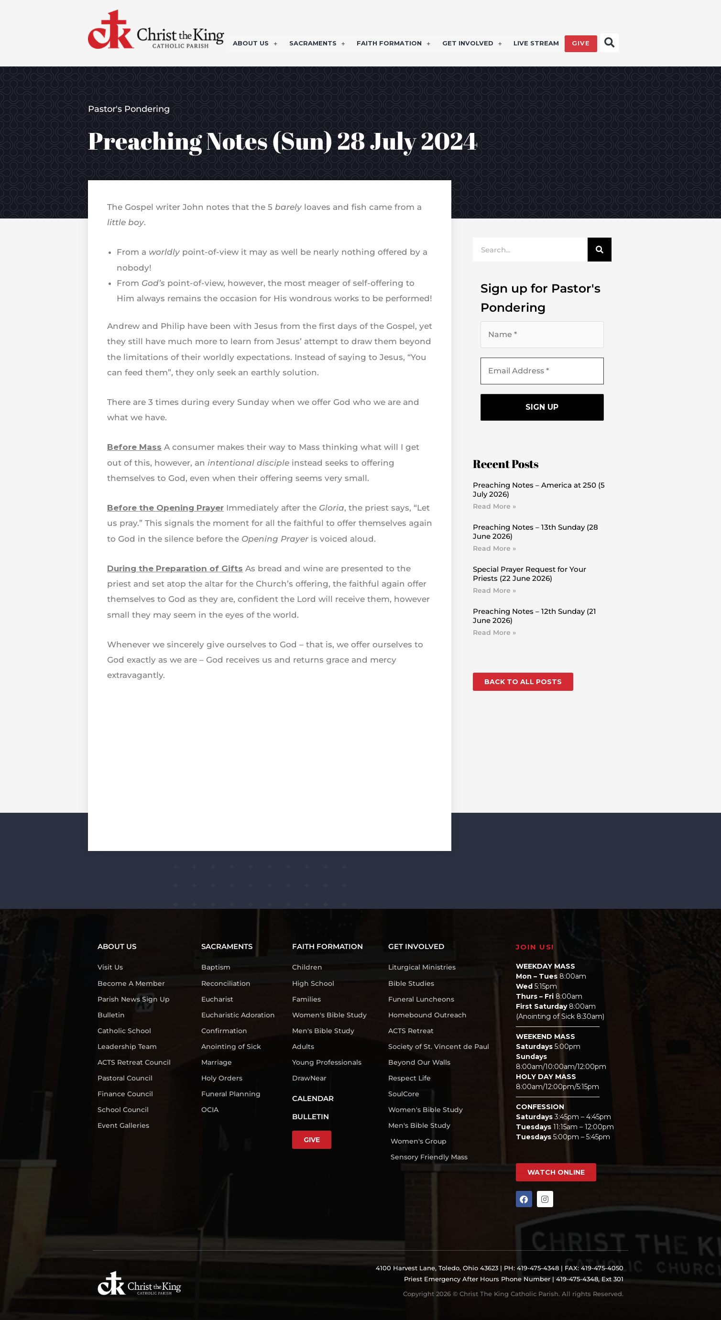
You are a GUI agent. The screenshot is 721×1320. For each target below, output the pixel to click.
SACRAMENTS (318, 44)
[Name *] (542, 334)
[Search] (600, 250)
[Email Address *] (542, 371)
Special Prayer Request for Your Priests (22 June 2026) (529, 574)
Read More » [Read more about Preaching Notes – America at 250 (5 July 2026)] (494, 506)
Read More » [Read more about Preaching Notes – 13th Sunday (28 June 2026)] (494, 548)
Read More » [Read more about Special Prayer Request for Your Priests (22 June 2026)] (494, 590)
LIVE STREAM (536, 44)
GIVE (581, 44)
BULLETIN (310, 1116)
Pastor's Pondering (129, 109)
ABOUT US (256, 44)
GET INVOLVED (472, 44)
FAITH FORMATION (394, 44)
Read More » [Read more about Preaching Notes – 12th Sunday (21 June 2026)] (494, 632)
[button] (609, 42)
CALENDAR (313, 1098)
